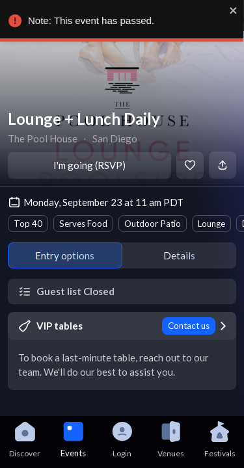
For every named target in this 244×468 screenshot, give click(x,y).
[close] (234, 10)
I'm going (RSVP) (89, 165)
